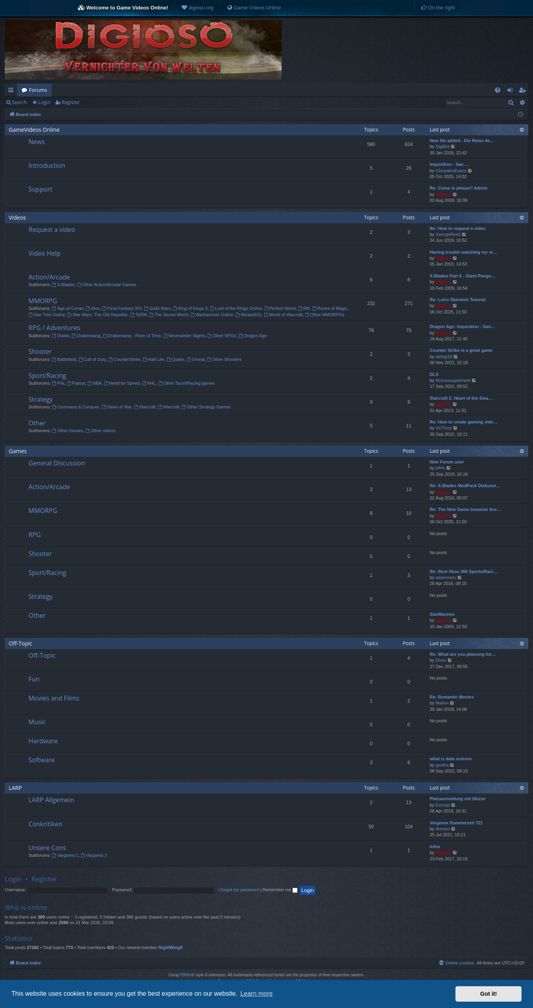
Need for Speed (122, 383)
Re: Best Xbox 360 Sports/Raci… (463, 571)
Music (37, 722)
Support (40, 189)
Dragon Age (253, 335)
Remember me (280, 889)
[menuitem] (197, 8)
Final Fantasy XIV (122, 308)
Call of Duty (92, 359)
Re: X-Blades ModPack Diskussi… (465, 485)
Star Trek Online (46, 314)
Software (41, 760)
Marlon (442, 702)
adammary (446, 577)
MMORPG (42, 300)
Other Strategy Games (206, 406)
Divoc (441, 660)
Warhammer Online (211, 314)
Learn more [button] (256, 993)
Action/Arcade (49, 277)
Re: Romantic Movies (452, 697)
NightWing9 (170, 947)
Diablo (60, 335)
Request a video (51, 229)
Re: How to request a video (458, 228)
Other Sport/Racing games (186, 383)
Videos (17, 217)
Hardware (43, 741)
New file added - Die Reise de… (462, 140)
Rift (303, 308)
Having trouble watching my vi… (463, 252)
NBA (94, 383)
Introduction (46, 165)
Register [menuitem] (524, 91)
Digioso (443, 194)
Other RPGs (222, 335)
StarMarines (442, 614)
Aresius (443, 828)
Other (37, 423)
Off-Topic (20, 643)
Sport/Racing (47, 375)
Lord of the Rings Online (236, 308)
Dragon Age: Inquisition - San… (462, 326)
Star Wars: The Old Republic (97, 314)
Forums (38, 89)
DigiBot (443, 146)
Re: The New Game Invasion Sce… (465, 509)
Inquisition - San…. (449, 164)
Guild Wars (157, 308)
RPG (34, 534)
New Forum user (447, 461)
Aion (93, 308)
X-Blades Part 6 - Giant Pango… (462, 275)
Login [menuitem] (511, 91)
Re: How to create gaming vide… (463, 422)
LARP (15, 788)
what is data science (451, 758)
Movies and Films (53, 698)
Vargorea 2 (94, 855)
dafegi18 (444, 356)
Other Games (67, 430)
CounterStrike (124, 359)
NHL (149, 383)
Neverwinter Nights (184, 335)
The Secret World (168, 314)
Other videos (100, 430)
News (36, 141)
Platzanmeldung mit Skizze (458, 798)
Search (19, 102)
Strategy (40, 399)
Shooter (40, 351)
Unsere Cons (47, 847)
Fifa (58, 383)
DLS (434, 374)
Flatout (76, 383)
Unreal (196, 359)
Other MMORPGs (325, 314)
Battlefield (64, 359)
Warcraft (168, 406)
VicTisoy (444, 427)
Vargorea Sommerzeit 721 (456, 822)
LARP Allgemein (51, 799)
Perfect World (280, 308)
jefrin (440, 467)
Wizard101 (248, 314)
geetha (442, 765)
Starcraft (145, 406)
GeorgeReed (448, 234)
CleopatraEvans (451, 170)
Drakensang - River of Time (132, 335)
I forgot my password (238, 889)
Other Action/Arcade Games (107, 284)
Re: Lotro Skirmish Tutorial (458, 299)
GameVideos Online (34, 129)
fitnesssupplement (453, 380)
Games (18, 451)
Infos (435, 846)
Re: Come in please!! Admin (458, 188)
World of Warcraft (283, 314)
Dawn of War (117, 406)
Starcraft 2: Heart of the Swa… (461, 398)
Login (44, 102)
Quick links (12, 91)
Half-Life (153, 359)
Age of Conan (67, 308)
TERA (138, 314)
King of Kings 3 (190, 308)
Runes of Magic (329, 308)
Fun (34, 679)
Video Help (44, 253)
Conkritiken (45, 824)
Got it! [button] (488, 994)
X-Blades (63, 284)
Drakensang (86, 335)
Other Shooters (224, 359)
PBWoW (187, 975)
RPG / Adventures (54, 327)
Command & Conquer (75, 406)
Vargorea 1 (65, 855)
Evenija (443, 805)
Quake (175, 359)
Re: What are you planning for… (463, 654)
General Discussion (56, 463)
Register (71, 102)
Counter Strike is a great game (461, 350)
